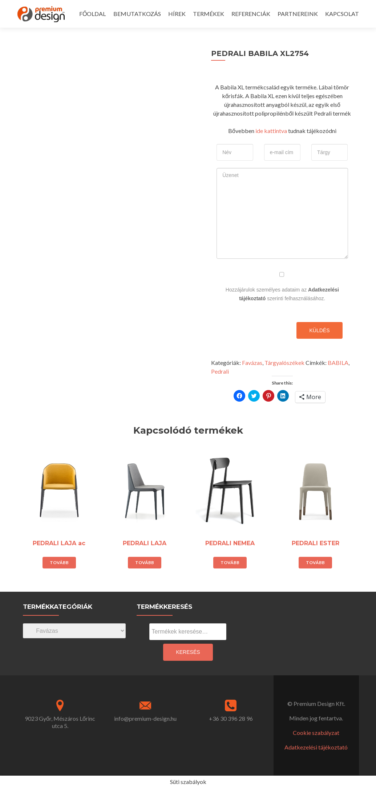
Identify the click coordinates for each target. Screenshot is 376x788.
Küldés (319, 330)
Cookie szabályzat (316, 732)
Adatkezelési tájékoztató (316, 747)
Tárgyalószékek (284, 362)
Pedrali (220, 371)
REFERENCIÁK (250, 13)
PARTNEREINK (298, 13)
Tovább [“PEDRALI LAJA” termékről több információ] (144, 562)
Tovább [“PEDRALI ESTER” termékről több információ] (315, 562)
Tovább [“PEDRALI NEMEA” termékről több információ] (230, 562)
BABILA (338, 362)
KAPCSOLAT (342, 13)
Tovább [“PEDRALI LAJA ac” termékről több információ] (59, 562)
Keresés (188, 652)
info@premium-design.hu (145, 718)
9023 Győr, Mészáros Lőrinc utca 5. (60, 722)
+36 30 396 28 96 (231, 718)
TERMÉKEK (208, 13)
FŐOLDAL (92, 13)
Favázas (252, 362)
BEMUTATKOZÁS (137, 13)
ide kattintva (270, 130)
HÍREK (177, 13)
